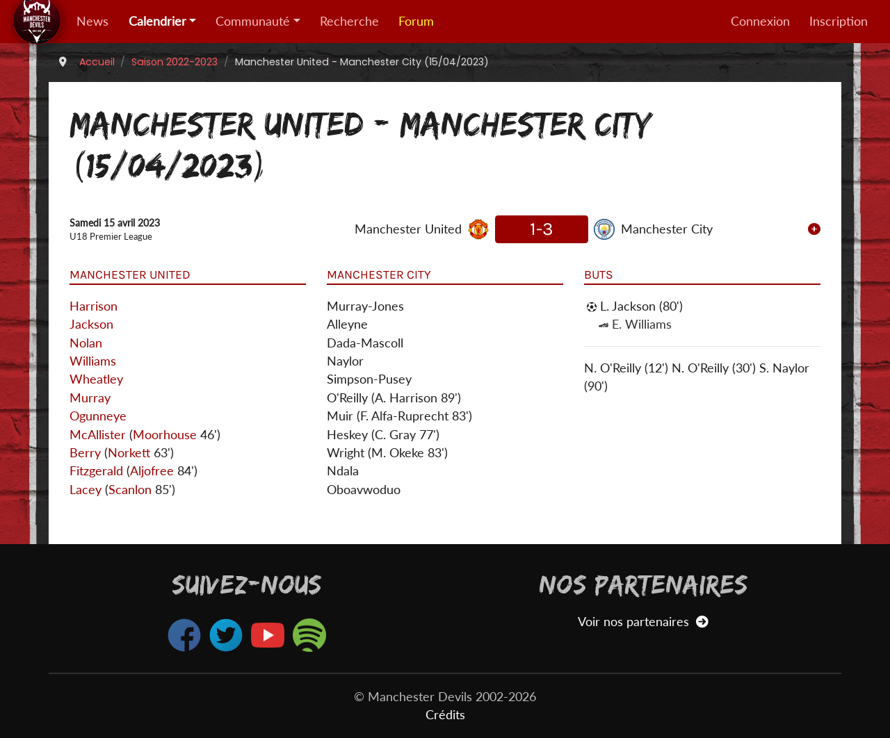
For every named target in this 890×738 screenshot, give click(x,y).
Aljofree (152, 471)
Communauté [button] (253, 21)
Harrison (94, 306)
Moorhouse (165, 434)
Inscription (838, 21)
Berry (85, 452)
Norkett (129, 452)
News (92, 21)
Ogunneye (98, 416)
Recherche (349, 21)
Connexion (760, 21)
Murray (90, 398)
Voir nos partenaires (643, 621)
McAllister (98, 434)
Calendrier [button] (157, 21)
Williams (93, 361)
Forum (416, 21)
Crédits (445, 714)
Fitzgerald (96, 471)
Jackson (91, 324)
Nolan (86, 343)
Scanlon (130, 489)
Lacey (86, 489)
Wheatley (96, 379)
